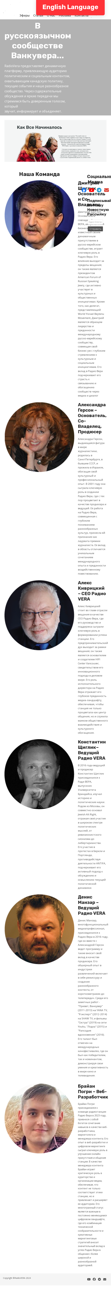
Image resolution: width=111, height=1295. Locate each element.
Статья (39, 15)
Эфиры (26, 15)
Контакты (83, 15)
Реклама (66, 15)
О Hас (52, 15)
